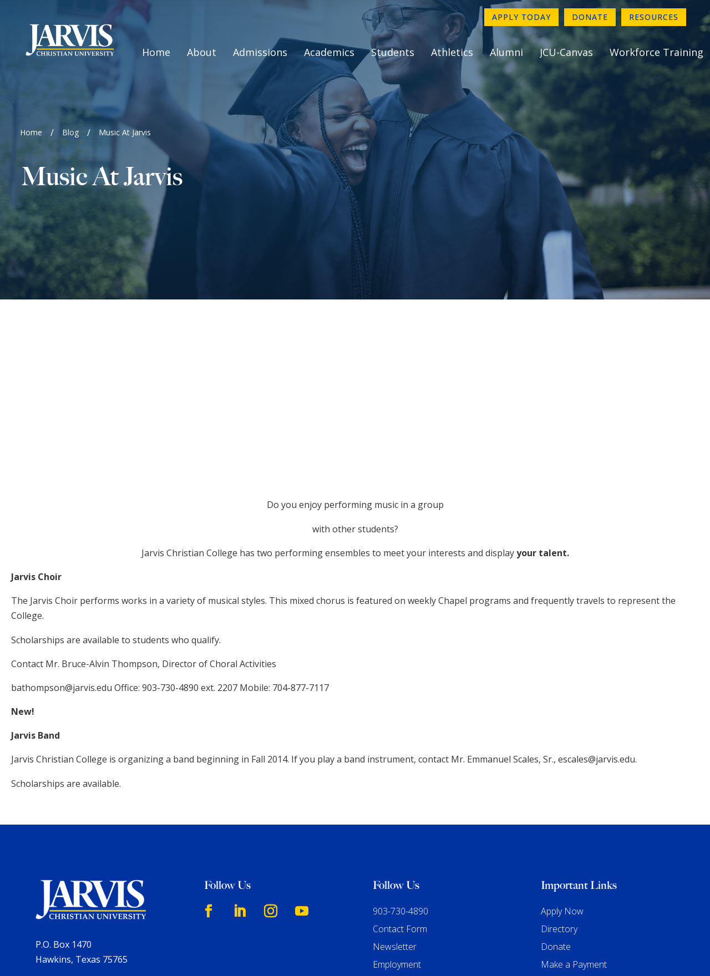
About (201, 52)
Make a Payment (574, 800)
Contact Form (400, 764)
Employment (397, 800)
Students (392, 52)
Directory (559, 764)
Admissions (260, 52)
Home (156, 52)
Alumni (506, 52)
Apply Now (562, 746)
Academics (329, 52)
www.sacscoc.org (176, 922)
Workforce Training (656, 52)
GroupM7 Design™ (469, 952)
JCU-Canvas (566, 52)
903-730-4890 (400, 746)
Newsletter (395, 782)
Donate (590, 17)
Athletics (452, 52)
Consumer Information (418, 817)
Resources (653, 17)
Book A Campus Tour (583, 817)
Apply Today (521, 17)
